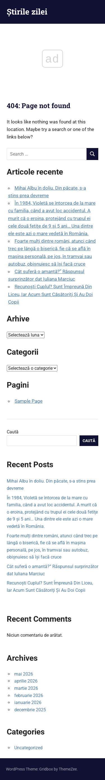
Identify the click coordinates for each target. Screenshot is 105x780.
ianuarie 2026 (27, 702)
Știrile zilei (27, 11)
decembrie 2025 (30, 709)
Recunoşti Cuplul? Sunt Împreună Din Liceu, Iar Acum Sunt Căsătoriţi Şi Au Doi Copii (50, 294)
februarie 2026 (28, 695)
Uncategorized (28, 747)
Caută (12, 432)
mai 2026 (23, 674)
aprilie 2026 (26, 681)
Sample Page (29, 401)
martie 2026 (26, 688)
